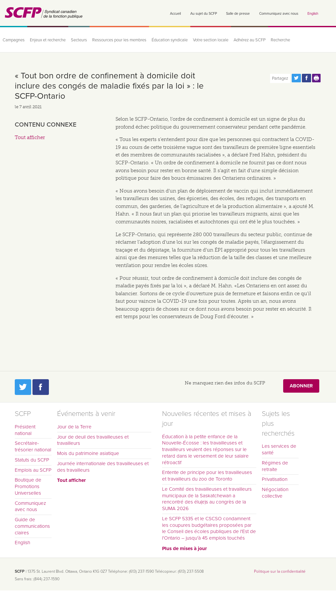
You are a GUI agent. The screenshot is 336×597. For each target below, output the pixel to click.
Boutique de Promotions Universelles (28, 486)
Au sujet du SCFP (203, 13)
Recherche (280, 40)
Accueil (175, 13)
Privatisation (274, 479)
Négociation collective (275, 492)
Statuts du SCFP (32, 460)
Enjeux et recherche (48, 40)
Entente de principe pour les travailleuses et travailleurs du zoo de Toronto (207, 475)
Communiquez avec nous (278, 13)
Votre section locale (210, 40)
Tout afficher (30, 137)
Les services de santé (279, 449)
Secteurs (79, 40)
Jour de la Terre (74, 427)
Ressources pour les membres (119, 40)
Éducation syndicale (170, 40)
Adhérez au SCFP (249, 40)
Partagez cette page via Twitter (296, 78)
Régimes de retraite (275, 466)
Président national (25, 430)
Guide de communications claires (32, 526)
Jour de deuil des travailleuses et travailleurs (93, 440)
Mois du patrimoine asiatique (88, 453)
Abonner (301, 386)
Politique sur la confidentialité (279, 571)
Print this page (316, 78)
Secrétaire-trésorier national (33, 446)
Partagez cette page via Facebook (306, 78)
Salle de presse (238, 13)
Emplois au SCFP (33, 470)
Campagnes (14, 40)
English (312, 13)
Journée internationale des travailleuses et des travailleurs (103, 467)
